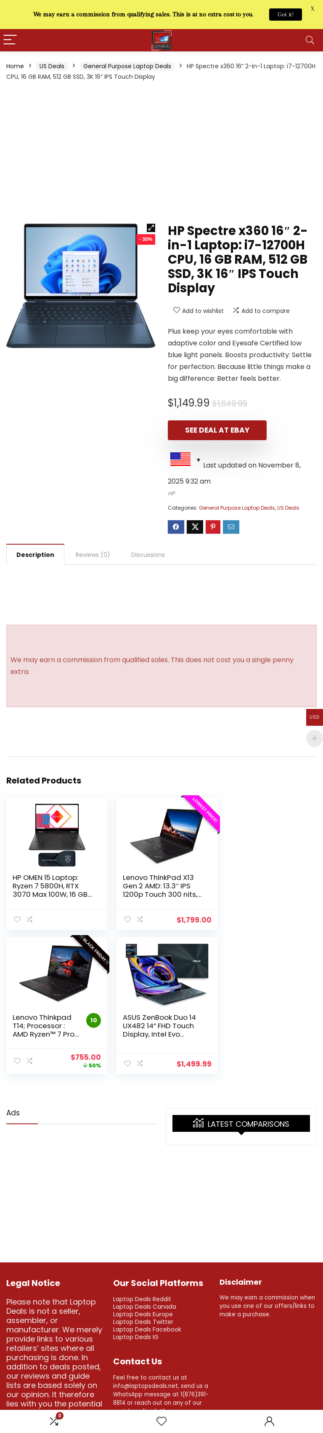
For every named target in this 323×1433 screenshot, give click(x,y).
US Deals (52, 66)
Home (15, 66)
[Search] (310, 40)
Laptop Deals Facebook (147, 1328)
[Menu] (10, 40)
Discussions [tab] (148, 555)
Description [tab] (35, 555)
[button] (151, 228)
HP (171, 493)
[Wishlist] (161, 1421)
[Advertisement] (161, 152)
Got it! (286, 14)
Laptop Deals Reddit (142, 1298)
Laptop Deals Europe (143, 1313)
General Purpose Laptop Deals (127, 66)
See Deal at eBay (216, 430)
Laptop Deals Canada (144, 1306)
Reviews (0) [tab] (93, 555)
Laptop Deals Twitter (143, 1321)
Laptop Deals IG (136, 1336)
